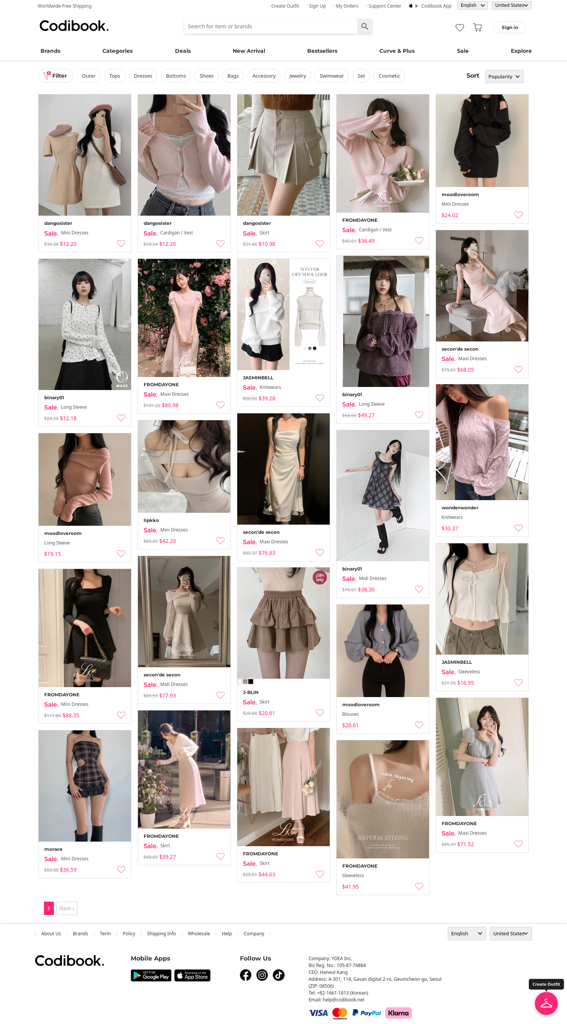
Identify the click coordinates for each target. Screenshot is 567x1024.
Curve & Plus (397, 50)
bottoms (176, 75)
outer (89, 75)
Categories (117, 50)
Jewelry (297, 75)
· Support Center (384, 6)
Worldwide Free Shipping (65, 6)
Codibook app (436, 6)
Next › (67, 908)
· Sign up (316, 6)
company (254, 933)
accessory (264, 75)
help (227, 933)
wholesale (199, 933)
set (361, 75)
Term (105, 933)
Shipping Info (161, 933)
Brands (50, 50)
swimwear (332, 75)
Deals (183, 50)
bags (233, 75)
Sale (463, 50)
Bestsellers (322, 50)
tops (114, 75)
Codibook (74, 25)
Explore (521, 50)
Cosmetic (389, 75)
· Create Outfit (284, 6)
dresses (143, 75)
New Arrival (249, 50)
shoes (206, 75)
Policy (129, 933)
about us (51, 933)
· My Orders (346, 6)
